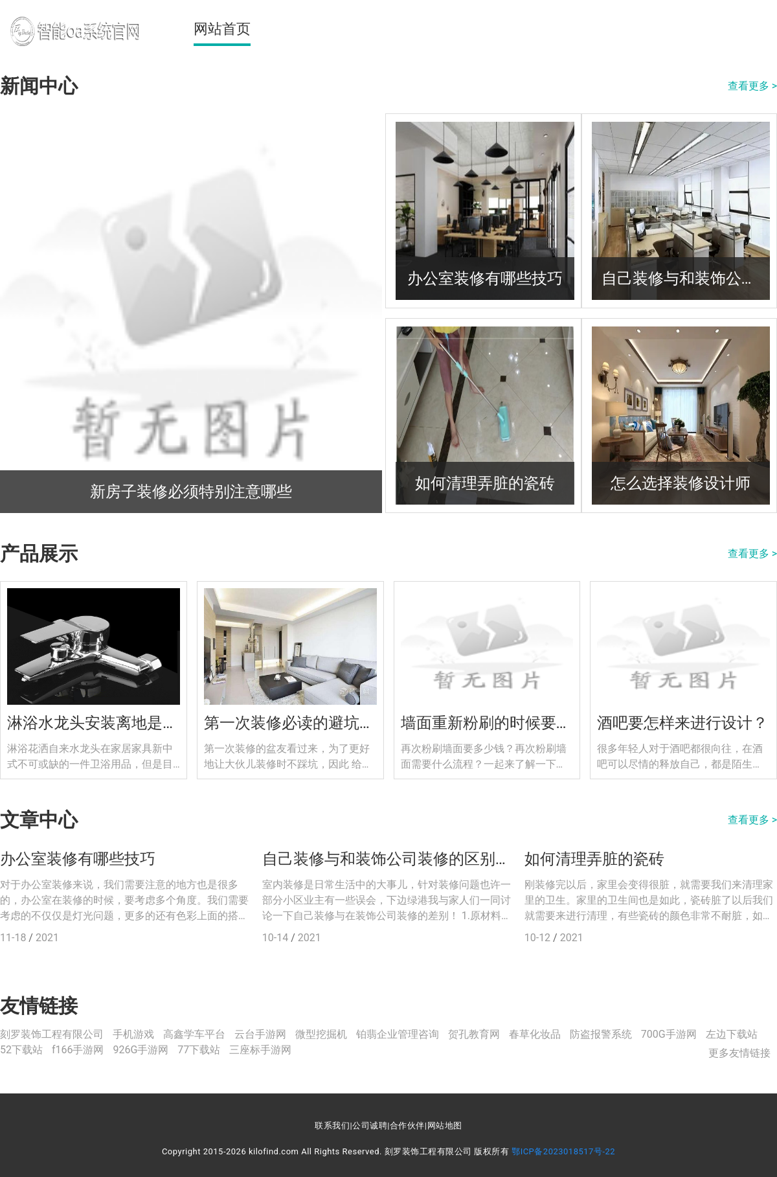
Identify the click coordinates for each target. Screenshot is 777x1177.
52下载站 (21, 1050)
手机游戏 (133, 1034)
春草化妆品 (535, 1034)
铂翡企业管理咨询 (397, 1034)
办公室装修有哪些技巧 (77, 859)
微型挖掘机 (321, 1034)
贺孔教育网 (474, 1034)
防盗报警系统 (601, 1034)
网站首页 (222, 29)
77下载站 (198, 1050)
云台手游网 (260, 1034)
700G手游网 (669, 1034)
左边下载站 (732, 1034)
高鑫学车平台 (194, 1034)
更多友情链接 (739, 1053)
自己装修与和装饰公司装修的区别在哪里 (388, 859)
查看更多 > (752, 86)
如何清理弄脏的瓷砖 (594, 859)
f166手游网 (78, 1050)
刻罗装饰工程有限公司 (52, 1034)
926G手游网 (140, 1050)
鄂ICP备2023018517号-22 (563, 1151)
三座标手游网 (260, 1050)
